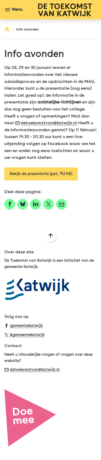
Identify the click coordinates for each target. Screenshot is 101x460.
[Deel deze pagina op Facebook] (9, 204)
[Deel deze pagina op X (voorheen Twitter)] (48, 204)
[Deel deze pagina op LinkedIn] (35, 204)
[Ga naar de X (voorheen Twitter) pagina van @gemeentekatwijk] (24, 334)
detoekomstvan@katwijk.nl (46, 122)
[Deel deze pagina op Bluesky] (22, 204)
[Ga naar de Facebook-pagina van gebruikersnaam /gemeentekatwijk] (23, 325)
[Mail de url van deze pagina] (61, 204)
